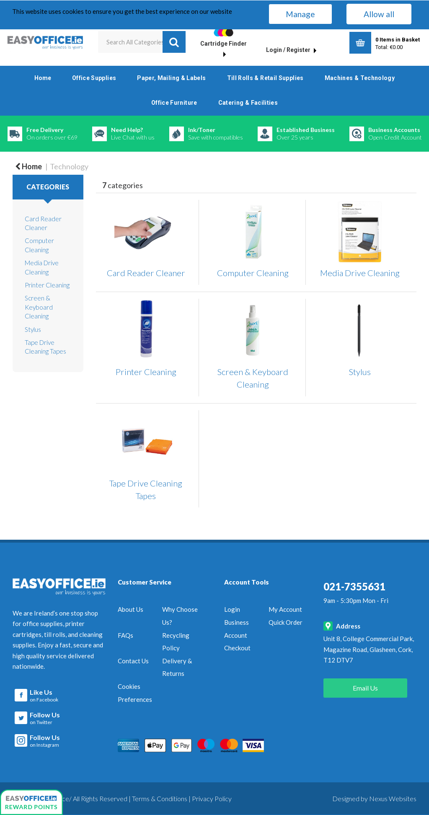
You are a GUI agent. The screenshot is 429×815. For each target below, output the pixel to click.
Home (42, 78)
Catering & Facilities (248, 102)
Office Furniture (174, 102)
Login (232, 609)
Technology (69, 166)
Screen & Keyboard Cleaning (39, 307)
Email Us (365, 688)
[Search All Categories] (142, 42)
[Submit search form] (174, 42)
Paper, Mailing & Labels (171, 78)
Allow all (379, 14)
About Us (130, 609)
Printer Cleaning (47, 285)
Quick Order (285, 622)
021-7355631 (354, 586)
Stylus (33, 329)
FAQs (125, 635)
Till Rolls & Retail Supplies (265, 78)
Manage (300, 14)
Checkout (237, 648)
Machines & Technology (360, 78)
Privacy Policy (212, 798)
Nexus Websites (392, 798)
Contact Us (133, 661)
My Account (285, 609)
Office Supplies (94, 78)
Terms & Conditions (159, 798)
